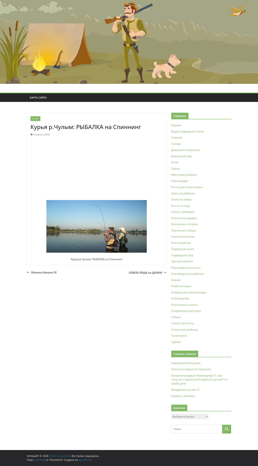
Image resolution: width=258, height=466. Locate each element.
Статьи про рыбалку (184, 329)
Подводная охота (182, 249)
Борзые (176, 125)
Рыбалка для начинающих (188, 292)
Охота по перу (180, 205)
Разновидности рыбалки (187, 273)
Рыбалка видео (181, 286)
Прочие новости (182, 261)
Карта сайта (38, 97)
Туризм (176, 342)
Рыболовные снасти (184, 304)
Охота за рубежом (183, 193)
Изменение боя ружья (185, 363)
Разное (35, 118)
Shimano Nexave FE (42, 272)
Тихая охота (179, 335)
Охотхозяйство (181, 243)
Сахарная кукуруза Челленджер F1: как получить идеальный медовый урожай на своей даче (199, 379)
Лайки (175, 168)
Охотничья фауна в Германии (191, 369)
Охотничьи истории (184, 224)
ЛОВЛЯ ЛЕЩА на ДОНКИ (147, 272)
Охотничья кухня (182, 236)
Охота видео (179, 181)
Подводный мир (182, 255)
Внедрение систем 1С (185, 389)
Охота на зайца (181, 199)
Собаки (176, 317)
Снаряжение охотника (186, 311)
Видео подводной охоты (187, 131)
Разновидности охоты (185, 267)
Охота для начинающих (187, 187)
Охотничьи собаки (183, 230)
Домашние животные (185, 150)
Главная (176, 137)
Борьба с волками (183, 396)
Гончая (176, 144)
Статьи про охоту (182, 323)
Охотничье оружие (184, 218)
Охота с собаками (182, 212)
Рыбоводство (180, 298)
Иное (174, 162)
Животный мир (181, 156)
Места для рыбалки (184, 174)
